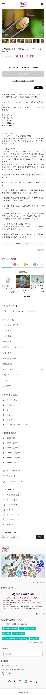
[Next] (43, 23)
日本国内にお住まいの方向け (23, 81)
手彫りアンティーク (10, 375)
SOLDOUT (6, 386)
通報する (40, 251)
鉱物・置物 (6, 353)
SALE (4, 381)
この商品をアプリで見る (23, 244)
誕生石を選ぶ (7, 364)
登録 (39, 537)
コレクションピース (10, 325)
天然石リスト (7, 342)
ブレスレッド (7, 369)
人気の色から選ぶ (9, 358)
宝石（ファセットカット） (13, 347)
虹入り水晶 (6, 331)
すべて (6, 264)
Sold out (23, 74)
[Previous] (3, 23)
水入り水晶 (6, 336)
